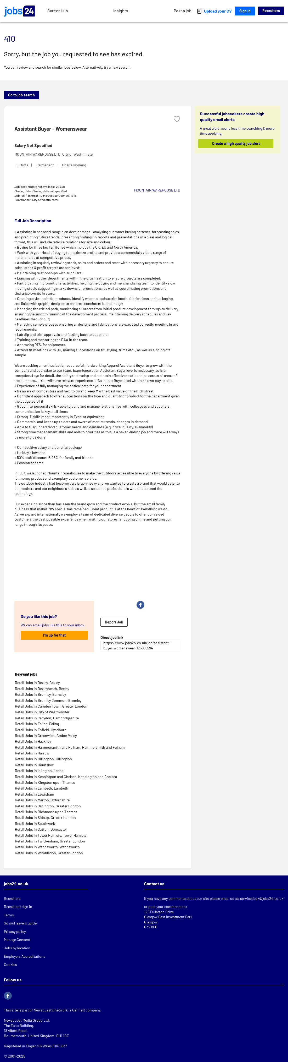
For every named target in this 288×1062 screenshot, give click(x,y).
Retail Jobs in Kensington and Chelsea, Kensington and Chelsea (66, 776)
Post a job (182, 10)
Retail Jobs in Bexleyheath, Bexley (42, 688)
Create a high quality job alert (236, 143)
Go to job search (21, 95)
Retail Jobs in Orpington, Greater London (48, 806)
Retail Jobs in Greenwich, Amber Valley (46, 735)
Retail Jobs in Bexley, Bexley (37, 682)
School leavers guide (20, 923)
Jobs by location (17, 948)
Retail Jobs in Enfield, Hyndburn (40, 729)
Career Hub (57, 10)
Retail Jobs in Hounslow (34, 765)
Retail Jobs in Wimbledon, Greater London (49, 853)
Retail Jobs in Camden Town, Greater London (51, 706)
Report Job (114, 622)
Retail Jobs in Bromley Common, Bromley (48, 700)
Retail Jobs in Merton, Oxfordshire (42, 800)
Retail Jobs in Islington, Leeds (39, 770)
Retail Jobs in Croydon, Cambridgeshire (47, 718)
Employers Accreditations (24, 956)
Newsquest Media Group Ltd (26, 1020)
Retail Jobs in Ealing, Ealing (37, 723)
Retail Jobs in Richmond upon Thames (46, 811)
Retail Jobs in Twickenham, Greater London (50, 841)
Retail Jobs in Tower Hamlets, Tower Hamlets (51, 835)
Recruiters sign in (18, 906)
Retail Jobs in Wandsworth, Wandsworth (47, 847)
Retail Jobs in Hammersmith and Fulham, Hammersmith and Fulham (70, 747)
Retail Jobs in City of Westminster (42, 712)
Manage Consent (17, 939)
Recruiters (271, 10)
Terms (9, 915)
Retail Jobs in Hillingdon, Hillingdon (43, 759)
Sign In (245, 11)
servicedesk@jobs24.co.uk (261, 898)
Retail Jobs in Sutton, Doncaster (41, 829)
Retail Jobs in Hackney (33, 741)
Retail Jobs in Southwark (35, 823)
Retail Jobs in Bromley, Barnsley (40, 694)
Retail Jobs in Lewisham (34, 794)
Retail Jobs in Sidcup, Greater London (45, 817)
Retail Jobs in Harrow (32, 753)
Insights (120, 10)
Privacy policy (15, 931)
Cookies (10, 964)
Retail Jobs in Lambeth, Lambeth (41, 788)
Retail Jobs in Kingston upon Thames (45, 782)
